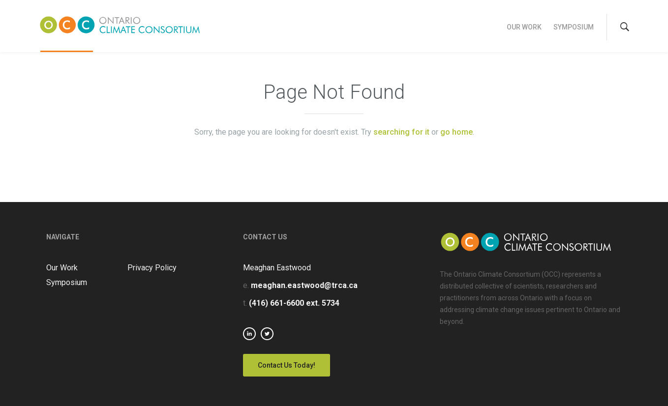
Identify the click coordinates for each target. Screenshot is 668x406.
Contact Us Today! (286, 365)
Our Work (524, 27)
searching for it (401, 132)
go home (456, 132)
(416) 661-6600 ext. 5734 (294, 303)
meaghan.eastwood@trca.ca (304, 285)
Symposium (573, 27)
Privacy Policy (152, 267)
